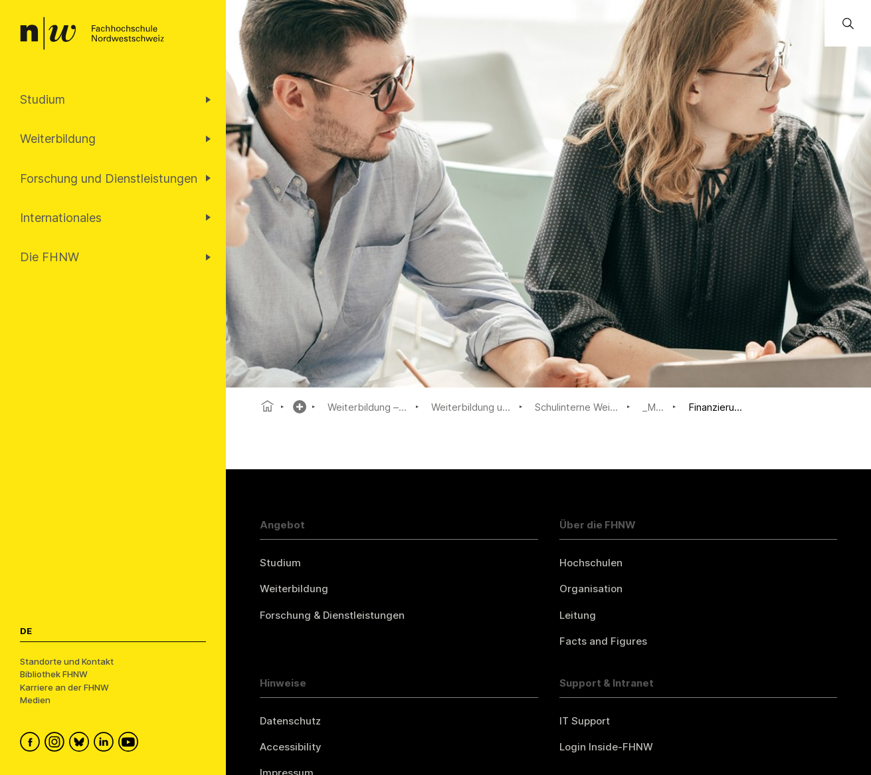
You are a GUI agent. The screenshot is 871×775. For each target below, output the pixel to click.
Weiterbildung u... (470, 407)
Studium (280, 562)
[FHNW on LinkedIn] (106, 744)
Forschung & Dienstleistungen (332, 615)
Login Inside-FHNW (606, 746)
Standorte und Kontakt (67, 661)
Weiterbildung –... (367, 407)
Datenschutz (290, 721)
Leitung (577, 615)
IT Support (584, 721)
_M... (653, 407)
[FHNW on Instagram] (57, 744)
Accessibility (291, 746)
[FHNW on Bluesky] (81, 744)
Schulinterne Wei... (576, 407)
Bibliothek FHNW (54, 674)
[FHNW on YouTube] (130, 744)
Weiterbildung (294, 588)
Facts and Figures (603, 641)
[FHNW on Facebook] (32, 744)
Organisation (591, 588)
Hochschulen (591, 562)
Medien (35, 700)
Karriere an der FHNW (64, 687)
